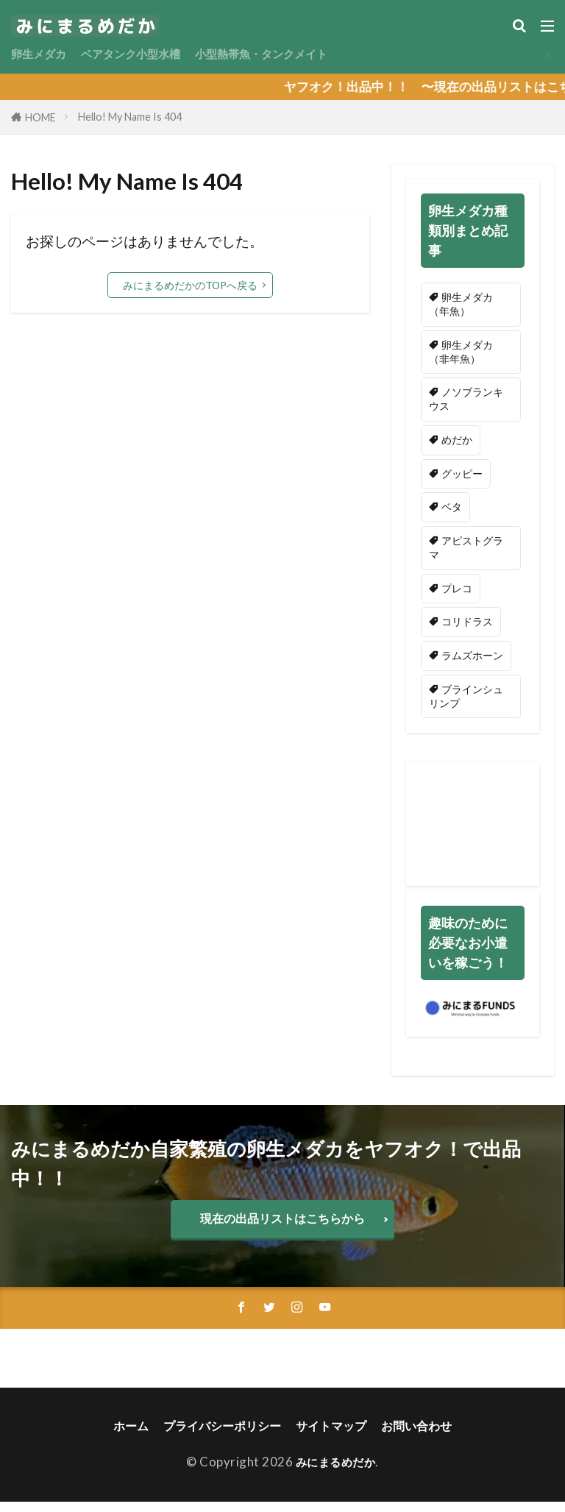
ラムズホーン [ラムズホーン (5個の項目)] (472, 662)
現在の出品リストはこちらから (282, 1227)
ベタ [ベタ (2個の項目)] (451, 511)
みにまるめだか (336, 1472)
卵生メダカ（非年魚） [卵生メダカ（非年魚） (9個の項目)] (461, 353)
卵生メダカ (42, 54)
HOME (40, 117)
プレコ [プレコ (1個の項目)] (456, 594)
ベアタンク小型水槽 (144, 54)
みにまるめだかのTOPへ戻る (190, 285)
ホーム (123, 1436)
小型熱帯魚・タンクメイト (291, 54)
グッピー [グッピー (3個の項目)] (462, 477)
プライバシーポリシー (219, 1436)
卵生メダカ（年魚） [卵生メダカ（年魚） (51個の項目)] (461, 304)
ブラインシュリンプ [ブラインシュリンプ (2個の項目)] (466, 703)
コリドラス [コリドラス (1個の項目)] (467, 628)
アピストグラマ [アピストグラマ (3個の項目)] (466, 552)
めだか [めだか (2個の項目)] (456, 443)
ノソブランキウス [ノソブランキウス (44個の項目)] (466, 401)
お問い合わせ (423, 1436)
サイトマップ (334, 1436)
